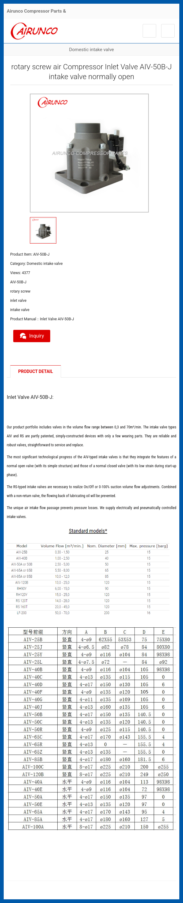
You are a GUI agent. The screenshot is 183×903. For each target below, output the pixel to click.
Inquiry (31, 336)
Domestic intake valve (91, 49)
